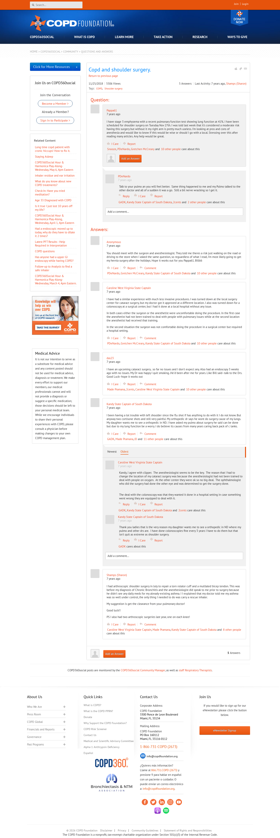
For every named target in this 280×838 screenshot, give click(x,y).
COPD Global (35, 722)
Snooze (111, 149)
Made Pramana (116, 389)
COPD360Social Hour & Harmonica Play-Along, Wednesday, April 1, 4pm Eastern (54, 219)
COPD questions (45, 251)
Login (245, 4)
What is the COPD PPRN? (98, 711)
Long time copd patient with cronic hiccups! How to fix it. (52, 149)
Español (88, 753)
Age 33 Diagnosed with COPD (53, 200)
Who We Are (34, 707)
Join (236, 4)
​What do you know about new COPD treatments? (53, 183)
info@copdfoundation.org (159, 788)
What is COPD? (92, 705)
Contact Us (90, 735)
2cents (177, 202)
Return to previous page (103, 76)
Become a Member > (55, 103)
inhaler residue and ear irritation (55, 175)
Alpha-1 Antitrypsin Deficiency (102, 747)
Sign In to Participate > (55, 120)
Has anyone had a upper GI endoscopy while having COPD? (54, 259)
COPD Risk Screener (95, 729)
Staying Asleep (44, 156)
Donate (239, 18)
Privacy (122, 830)
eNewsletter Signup (224, 730)
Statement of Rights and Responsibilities (188, 830)
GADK (122, 202)
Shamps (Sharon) (236, 83)
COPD (99, 88)
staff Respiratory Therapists (195, 670)
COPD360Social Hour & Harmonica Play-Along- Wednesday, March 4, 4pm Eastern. (55, 279)
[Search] (56, 5)
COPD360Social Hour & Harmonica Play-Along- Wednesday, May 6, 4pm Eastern (54, 166)
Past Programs (35, 744)
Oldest (124, 451)
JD (135, 439)
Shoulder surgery (113, 88)
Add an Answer (130, 158)
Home (34, 51)
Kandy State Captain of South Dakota (149, 202)
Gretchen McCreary (142, 149)
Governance (34, 737)
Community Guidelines (145, 830)
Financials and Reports (40, 729)
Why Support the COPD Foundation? (105, 723)
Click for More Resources (51, 67)
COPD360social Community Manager (143, 670)
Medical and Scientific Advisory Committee (109, 741)
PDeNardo (123, 149)
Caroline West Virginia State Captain (157, 389)
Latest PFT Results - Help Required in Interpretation (51, 243)
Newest (112, 451)
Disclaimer (106, 830)
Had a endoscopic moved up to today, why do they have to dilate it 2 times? (55, 232)
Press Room (34, 714)
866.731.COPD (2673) (164, 770)
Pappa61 (112, 110)
